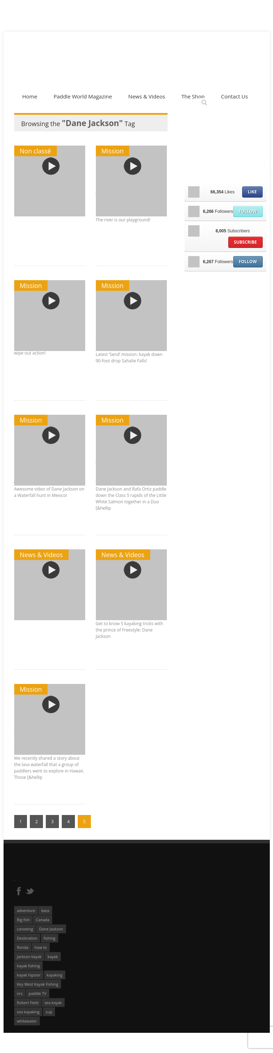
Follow (248, 211)
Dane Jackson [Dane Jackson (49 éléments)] (51, 929)
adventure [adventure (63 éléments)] (26, 910)
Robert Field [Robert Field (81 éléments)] (28, 1002)
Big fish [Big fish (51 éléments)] (23, 919)
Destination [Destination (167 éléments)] (27, 938)
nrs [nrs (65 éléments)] (20, 993)
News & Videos (146, 96)
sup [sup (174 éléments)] (49, 1011)
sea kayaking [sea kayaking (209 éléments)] (28, 1011)
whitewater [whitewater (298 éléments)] (27, 1021)
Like (252, 192)
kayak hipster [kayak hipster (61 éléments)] (29, 975)
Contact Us (234, 96)
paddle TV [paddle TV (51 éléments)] (38, 993)
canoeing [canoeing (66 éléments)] (25, 929)
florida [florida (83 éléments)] (23, 947)
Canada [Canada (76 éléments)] (42, 919)
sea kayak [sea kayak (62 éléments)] (53, 1002)
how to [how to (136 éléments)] (40, 947)
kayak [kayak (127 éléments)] (53, 956)
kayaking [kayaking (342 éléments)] (54, 975)
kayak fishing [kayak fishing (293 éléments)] (28, 965)
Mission (113, 151)
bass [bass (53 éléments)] (45, 910)
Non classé (35, 151)
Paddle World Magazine (83, 96)
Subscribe (245, 242)
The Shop (192, 96)
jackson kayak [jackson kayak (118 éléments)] (29, 956)
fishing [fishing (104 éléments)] (49, 938)
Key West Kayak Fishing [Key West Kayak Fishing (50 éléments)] (38, 984)
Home (29, 96)
